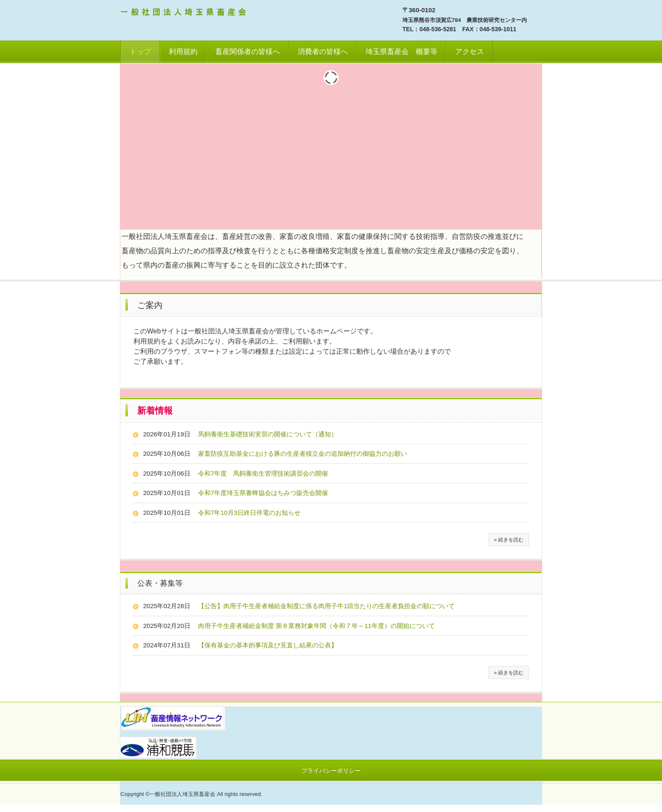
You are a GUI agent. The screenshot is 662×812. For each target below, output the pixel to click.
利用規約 (183, 52)
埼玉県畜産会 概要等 (401, 52)
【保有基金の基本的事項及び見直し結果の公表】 (267, 645)
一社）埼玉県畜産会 (184, 13)
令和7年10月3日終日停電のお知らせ (249, 512)
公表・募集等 (160, 583)
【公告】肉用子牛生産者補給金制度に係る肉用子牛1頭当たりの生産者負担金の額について (326, 605)
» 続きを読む (509, 540)
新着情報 (155, 410)
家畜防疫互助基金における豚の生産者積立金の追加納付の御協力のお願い (302, 453)
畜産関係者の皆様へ (247, 52)
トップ (140, 52)
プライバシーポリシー (331, 771)
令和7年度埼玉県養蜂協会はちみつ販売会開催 (263, 492)
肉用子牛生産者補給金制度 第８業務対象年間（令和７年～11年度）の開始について (316, 625)
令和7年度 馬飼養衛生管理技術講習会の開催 (263, 473)
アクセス (469, 52)
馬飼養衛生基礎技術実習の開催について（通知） (267, 434)
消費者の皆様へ (323, 52)
